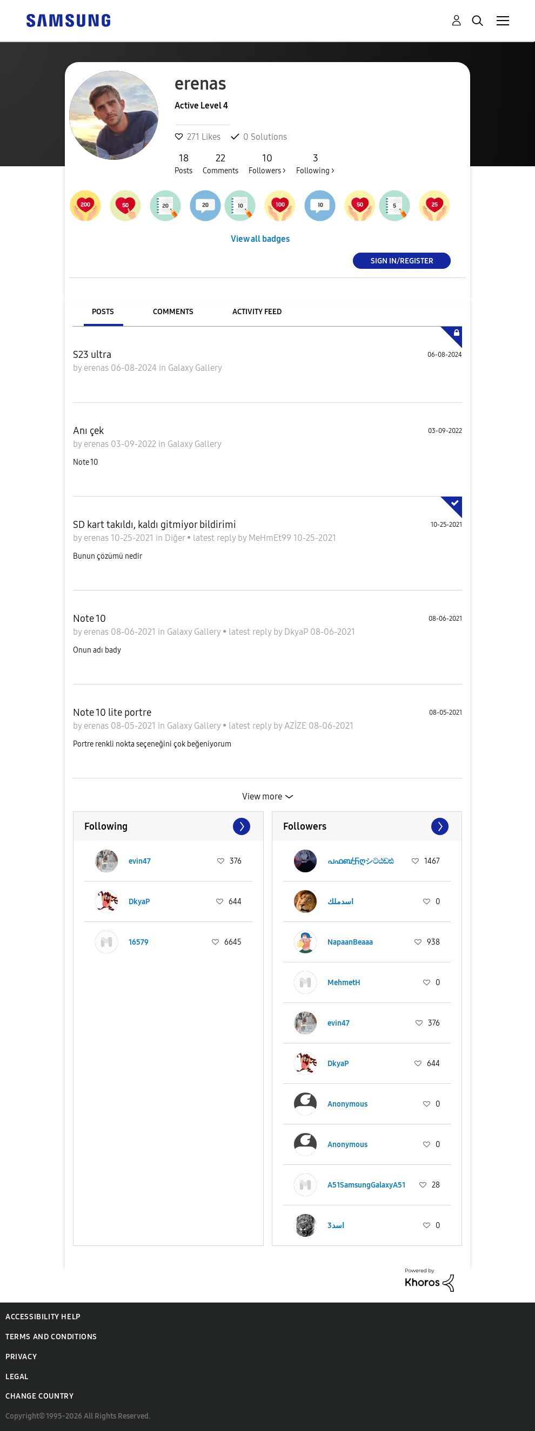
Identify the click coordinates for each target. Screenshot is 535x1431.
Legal (17, 1376)
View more (262, 796)
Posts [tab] (103, 311)
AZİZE (296, 726)
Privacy (21, 1356)
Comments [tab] (173, 311)
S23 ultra (92, 355)
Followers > (267, 163)
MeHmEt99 (271, 538)
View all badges (260, 239)
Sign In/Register (402, 260)
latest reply (215, 538)
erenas (97, 368)
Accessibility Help (43, 1316)
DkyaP (297, 632)
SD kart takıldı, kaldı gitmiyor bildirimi (154, 525)
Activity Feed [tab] (257, 311)
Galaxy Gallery (195, 368)
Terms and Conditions (51, 1336)
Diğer (176, 538)
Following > (315, 163)
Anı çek (88, 431)
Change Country (39, 1396)
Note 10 (89, 619)
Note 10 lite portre (112, 712)
